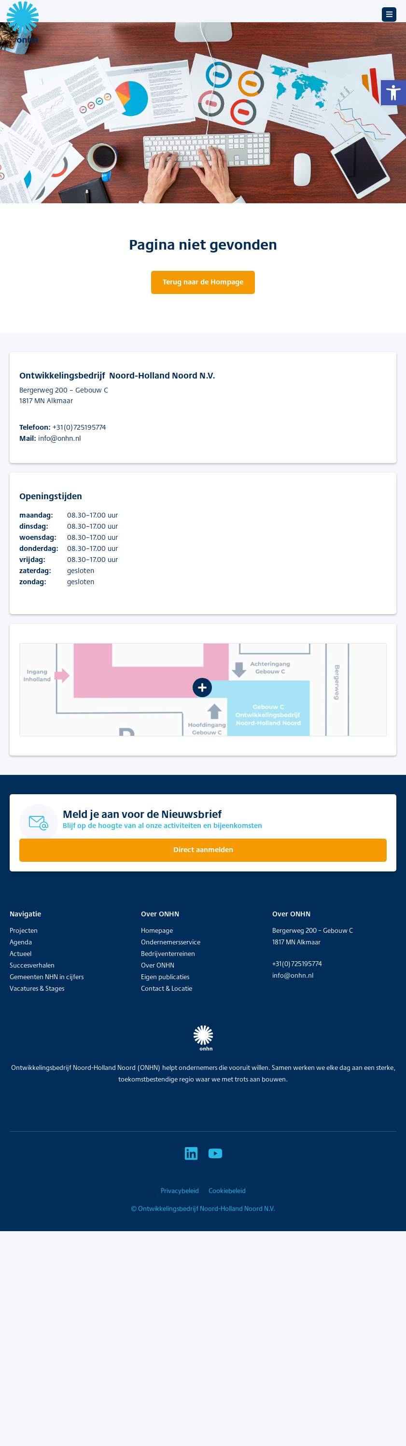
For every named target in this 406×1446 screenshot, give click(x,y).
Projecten (24, 930)
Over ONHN (157, 965)
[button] (393, 92)
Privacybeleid (180, 1190)
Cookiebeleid (227, 1190)
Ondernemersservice (170, 942)
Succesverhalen (32, 965)
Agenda (21, 942)
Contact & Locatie (166, 988)
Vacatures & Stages (37, 988)
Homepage (157, 930)
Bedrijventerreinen (168, 953)
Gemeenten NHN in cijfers (47, 977)
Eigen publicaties (165, 977)
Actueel (20, 953)
